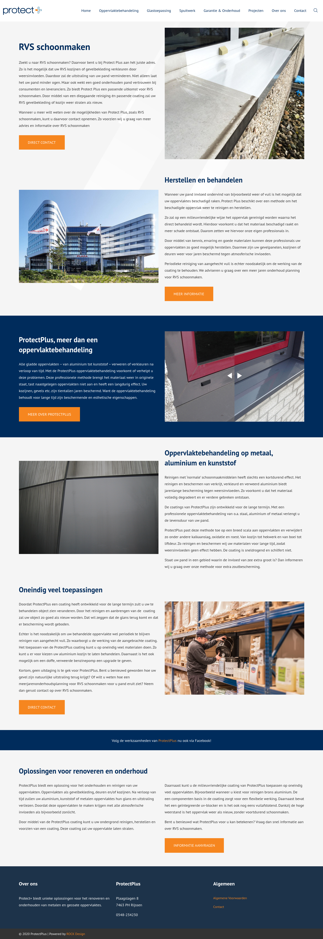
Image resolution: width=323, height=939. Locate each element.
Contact (218, 907)
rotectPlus (168, 740)
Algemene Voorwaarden (230, 898)
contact (74, 118)
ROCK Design (75, 934)
